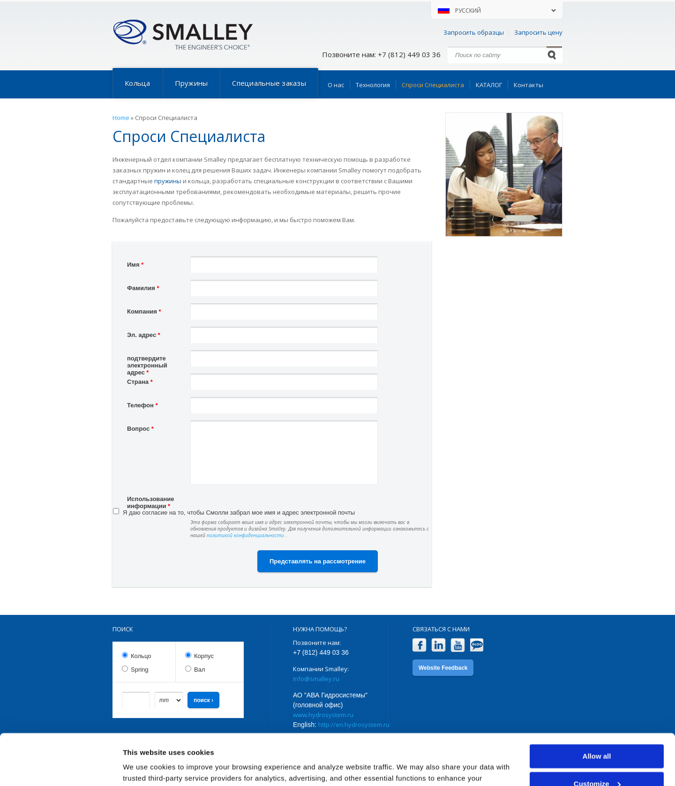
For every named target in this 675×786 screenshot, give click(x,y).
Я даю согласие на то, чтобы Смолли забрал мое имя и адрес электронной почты (239, 512)
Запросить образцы (473, 32)
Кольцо (141, 655)
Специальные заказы (269, 83)
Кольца (137, 83)
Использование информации (150, 500)
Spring (140, 669)
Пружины (191, 83)
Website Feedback (443, 668)
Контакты (528, 85)
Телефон (142, 405)
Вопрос (140, 428)
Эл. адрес (143, 334)
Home (120, 117)
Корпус (204, 655)
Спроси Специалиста (433, 85)
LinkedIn (438, 645)
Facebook (419, 645)
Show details (144, 767)
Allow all (597, 708)
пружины (167, 181)
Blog (477, 645)
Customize (597, 736)
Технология (373, 85)
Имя (135, 264)
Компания (144, 311)
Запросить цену (538, 32)
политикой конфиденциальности (246, 535)
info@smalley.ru (316, 678)
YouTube (457, 645)
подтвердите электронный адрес (147, 359)
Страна (140, 381)
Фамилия (143, 288)
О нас (336, 85)
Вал (199, 669)
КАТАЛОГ (489, 85)
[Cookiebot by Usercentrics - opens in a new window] (61, 768)
